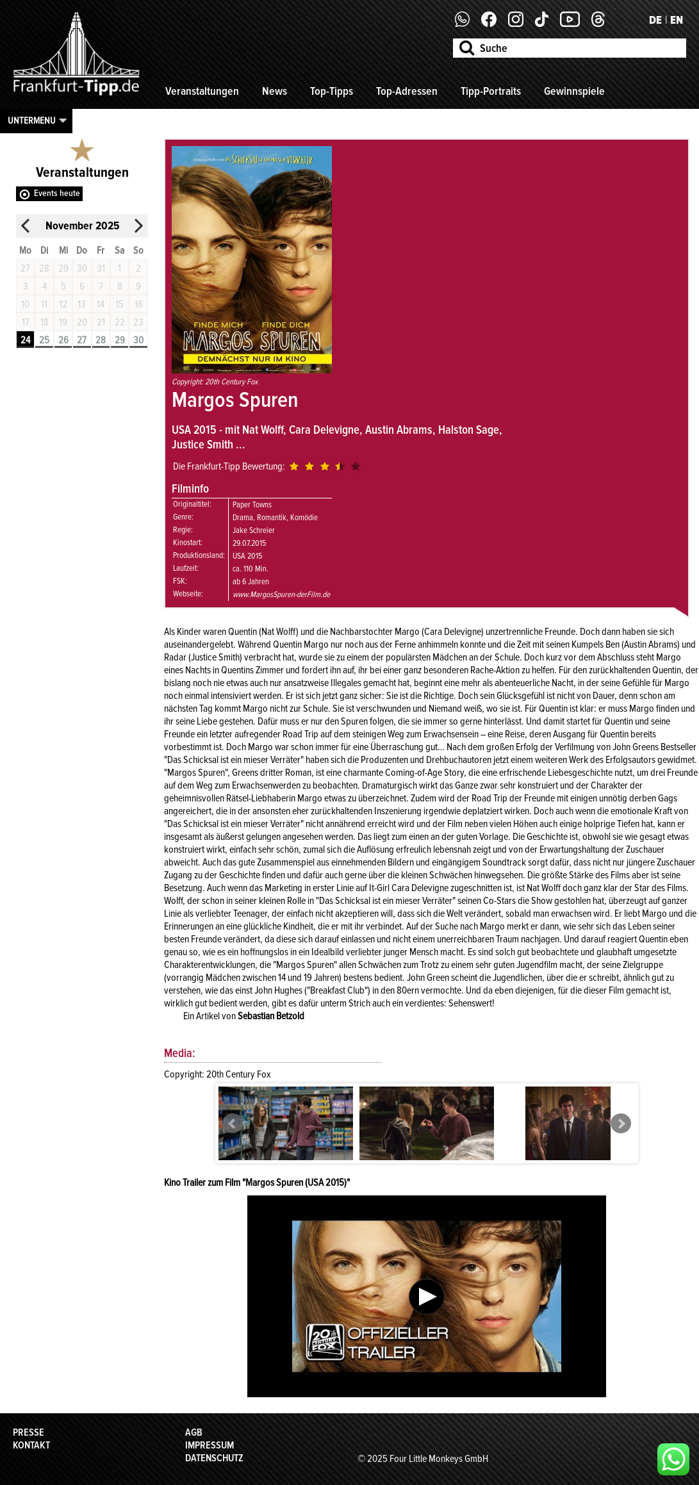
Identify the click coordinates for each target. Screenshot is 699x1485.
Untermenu (32, 120)
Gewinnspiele (574, 91)
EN (676, 20)
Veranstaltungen (202, 91)
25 (44, 340)
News (274, 91)
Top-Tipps (331, 91)
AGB (193, 1432)
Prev (232, 1123)
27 (81, 340)
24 (25, 340)
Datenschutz (214, 1458)
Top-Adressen (407, 91)
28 (100, 340)
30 (138, 340)
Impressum (209, 1445)
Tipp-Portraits (491, 91)
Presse (28, 1432)
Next (621, 1123)
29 (120, 340)
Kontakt (31, 1445)
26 (63, 340)
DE (655, 20)
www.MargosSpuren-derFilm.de (281, 594)
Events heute (57, 193)
